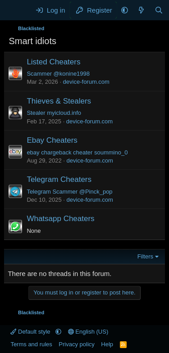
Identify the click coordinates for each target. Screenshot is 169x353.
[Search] (159, 10)
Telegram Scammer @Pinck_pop (69, 191)
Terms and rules (31, 344)
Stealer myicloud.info (54, 112)
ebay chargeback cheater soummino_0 (77, 152)
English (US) (88, 331)
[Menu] (16, 10)
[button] (124, 10)
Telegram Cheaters (59, 179)
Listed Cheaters (53, 62)
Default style (31, 331)
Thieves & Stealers (59, 101)
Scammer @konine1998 (58, 73)
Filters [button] (145, 256)
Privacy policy (76, 344)
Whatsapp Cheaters (60, 218)
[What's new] (141, 10)
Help (107, 344)
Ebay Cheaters (52, 140)
